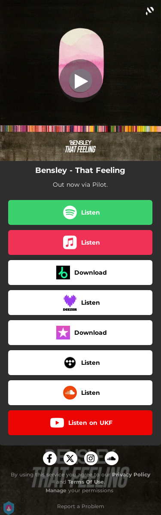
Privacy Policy (131, 474)
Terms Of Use (86, 482)
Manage (56, 490)
